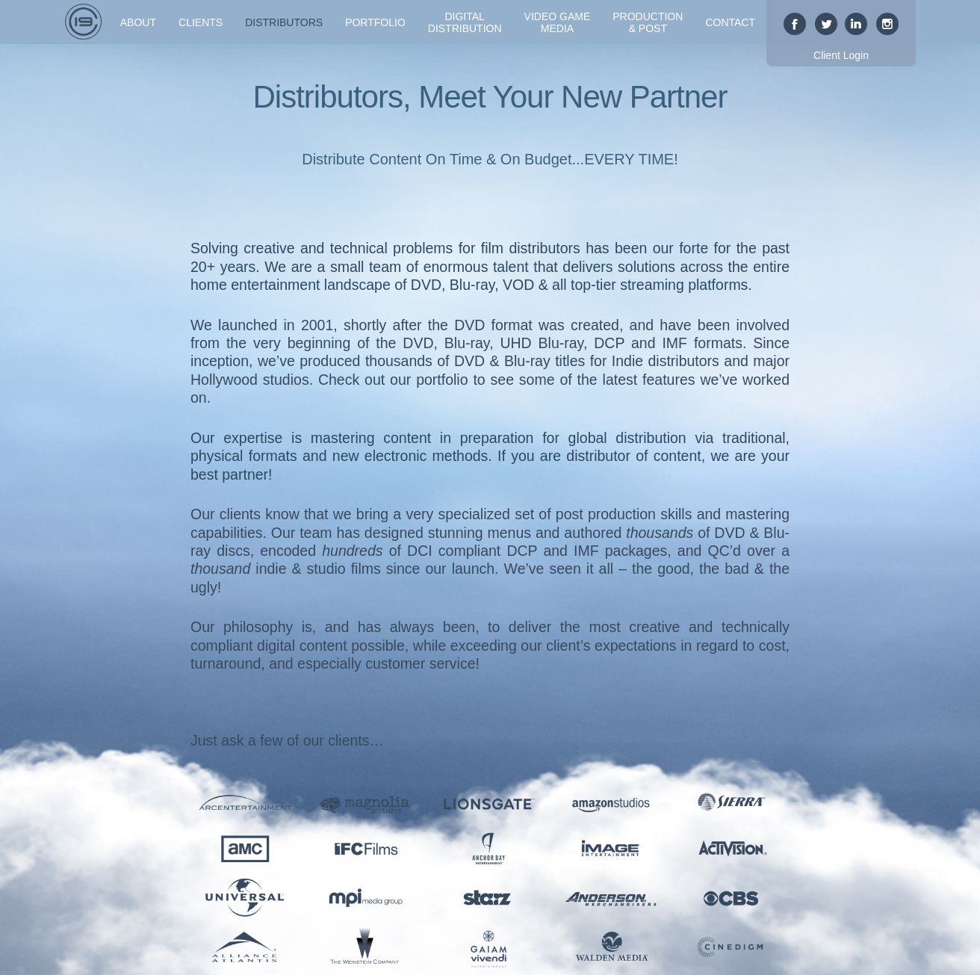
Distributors (284, 22)
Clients (201, 22)
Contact (730, 22)
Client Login (841, 55)
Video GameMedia (557, 22)
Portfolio (375, 22)
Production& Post (647, 22)
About (138, 22)
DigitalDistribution (465, 22)
